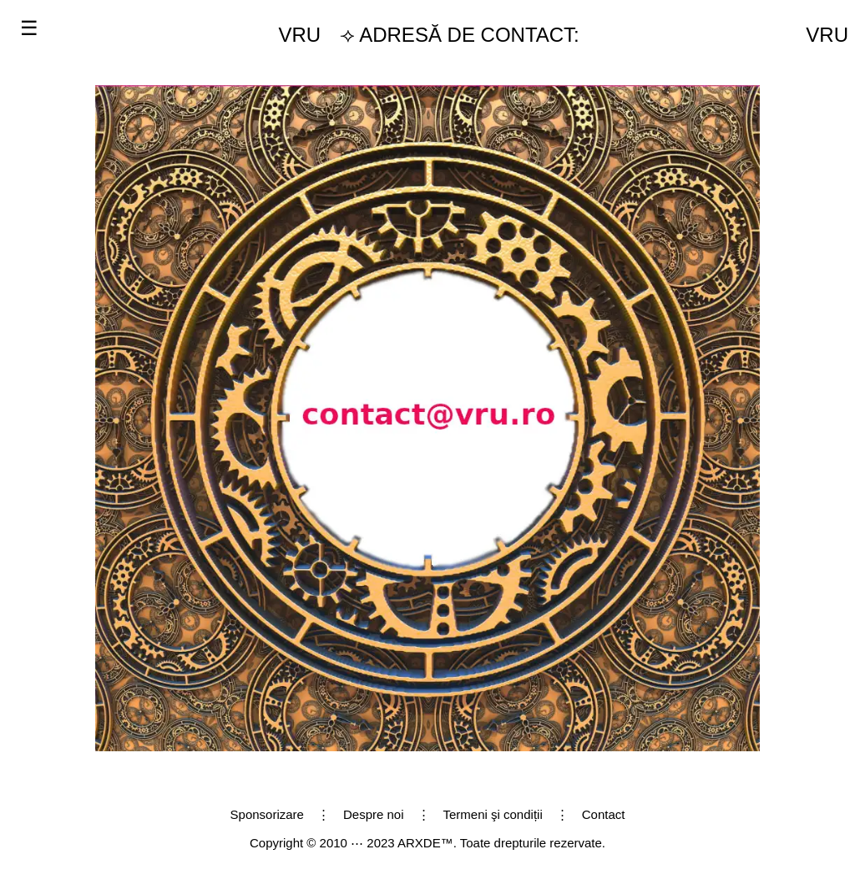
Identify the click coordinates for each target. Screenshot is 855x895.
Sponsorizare (267, 814)
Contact (603, 814)
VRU (300, 34)
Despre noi (373, 814)
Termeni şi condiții (493, 814)
